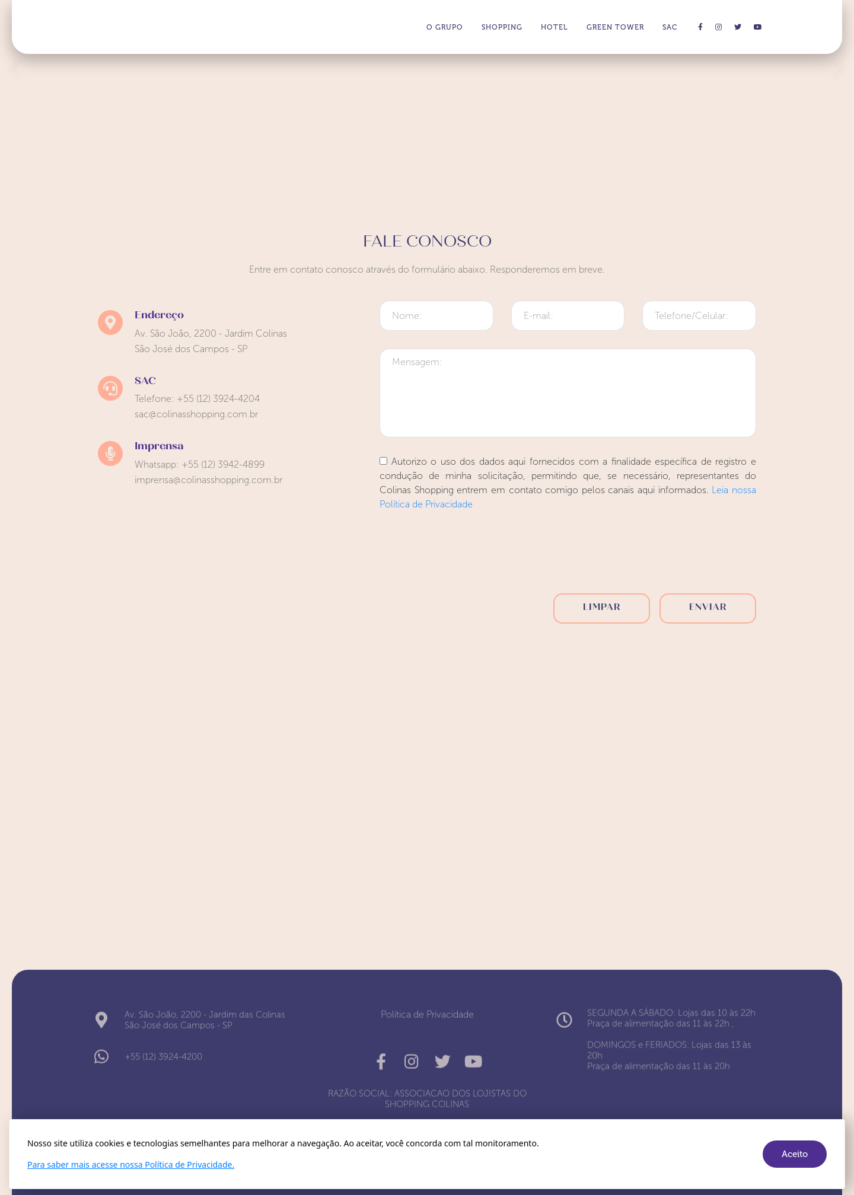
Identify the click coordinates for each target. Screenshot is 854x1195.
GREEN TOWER (615, 27)
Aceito (795, 1154)
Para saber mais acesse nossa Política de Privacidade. (130, 1164)
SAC (669, 27)
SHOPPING (502, 27)
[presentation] (568, 556)
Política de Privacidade (427, 1011)
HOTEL (554, 27)
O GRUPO (444, 27)
